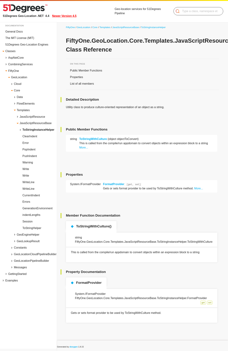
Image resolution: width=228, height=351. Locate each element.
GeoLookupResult (28, 241)
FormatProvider (113, 184)
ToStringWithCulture (93, 138)
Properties (76, 77)
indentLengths (31, 214)
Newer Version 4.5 (64, 15)
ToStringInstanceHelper (38, 129)
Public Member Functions (86, 70)
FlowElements (26, 103)
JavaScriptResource (32, 116)
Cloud (17, 83)
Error (25, 142)
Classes (10, 51)
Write (25, 169)
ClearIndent (29, 136)
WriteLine (28, 182)
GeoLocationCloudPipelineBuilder (35, 254)
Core (17, 90)
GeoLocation (19, 77)
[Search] (197, 11)
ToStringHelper (31, 228)
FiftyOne (13, 70)
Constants (20, 247)
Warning (27, 162)
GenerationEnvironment (37, 208)
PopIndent (28, 149)
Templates (23, 110)
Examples (11, 280)
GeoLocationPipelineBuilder (31, 260)
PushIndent (29, 156)
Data (20, 97)
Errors (26, 201)
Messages (20, 267)
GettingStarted (17, 273)
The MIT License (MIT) (19, 37)
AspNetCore (16, 57)
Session (27, 221)
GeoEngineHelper (28, 234)
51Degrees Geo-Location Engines (26, 44)
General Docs (14, 31)
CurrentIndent (31, 195)
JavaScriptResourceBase (36, 123)
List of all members (82, 83)
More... (83, 147)
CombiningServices (20, 64)
